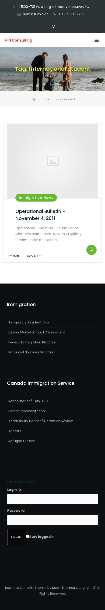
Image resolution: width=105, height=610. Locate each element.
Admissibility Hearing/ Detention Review (40, 421)
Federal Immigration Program (32, 342)
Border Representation (26, 411)
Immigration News (36, 197)
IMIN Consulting (18, 40)
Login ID (14, 489)
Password (15, 510)
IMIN (13, 256)
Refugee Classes (21, 441)
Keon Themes (63, 587)
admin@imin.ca (36, 14)
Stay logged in (42, 536)
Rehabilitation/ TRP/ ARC (28, 401)
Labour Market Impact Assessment (36, 332)
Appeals (14, 431)
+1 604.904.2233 (71, 14)
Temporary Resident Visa (28, 322)
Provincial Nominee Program (31, 352)
